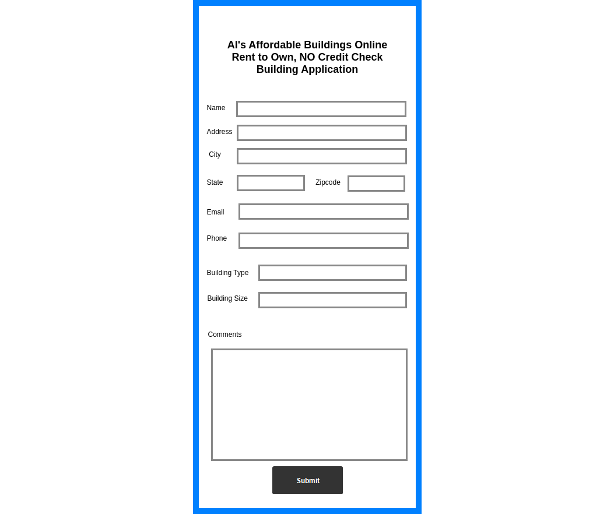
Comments (225, 334)
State (215, 182)
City (215, 154)
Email (215, 212)
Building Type (228, 273)
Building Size (228, 298)
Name (216, 108)
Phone (217, 238)
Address (220, 132)
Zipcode (328, 182)
